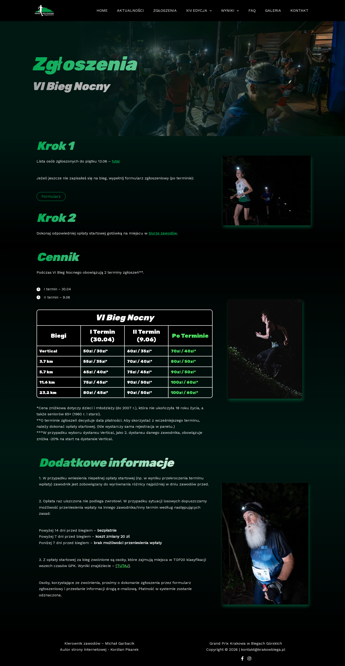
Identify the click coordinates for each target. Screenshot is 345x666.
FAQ (256, 10)
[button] (51, 196)
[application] (218, 10)
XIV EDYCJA (207, 10)
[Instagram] (249, 658)
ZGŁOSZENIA (175, 10)
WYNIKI (237, 10)
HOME (116, 10)
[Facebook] (242, 658)
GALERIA (276, 10)
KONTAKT (300, 10)
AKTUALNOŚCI (142, 10)
